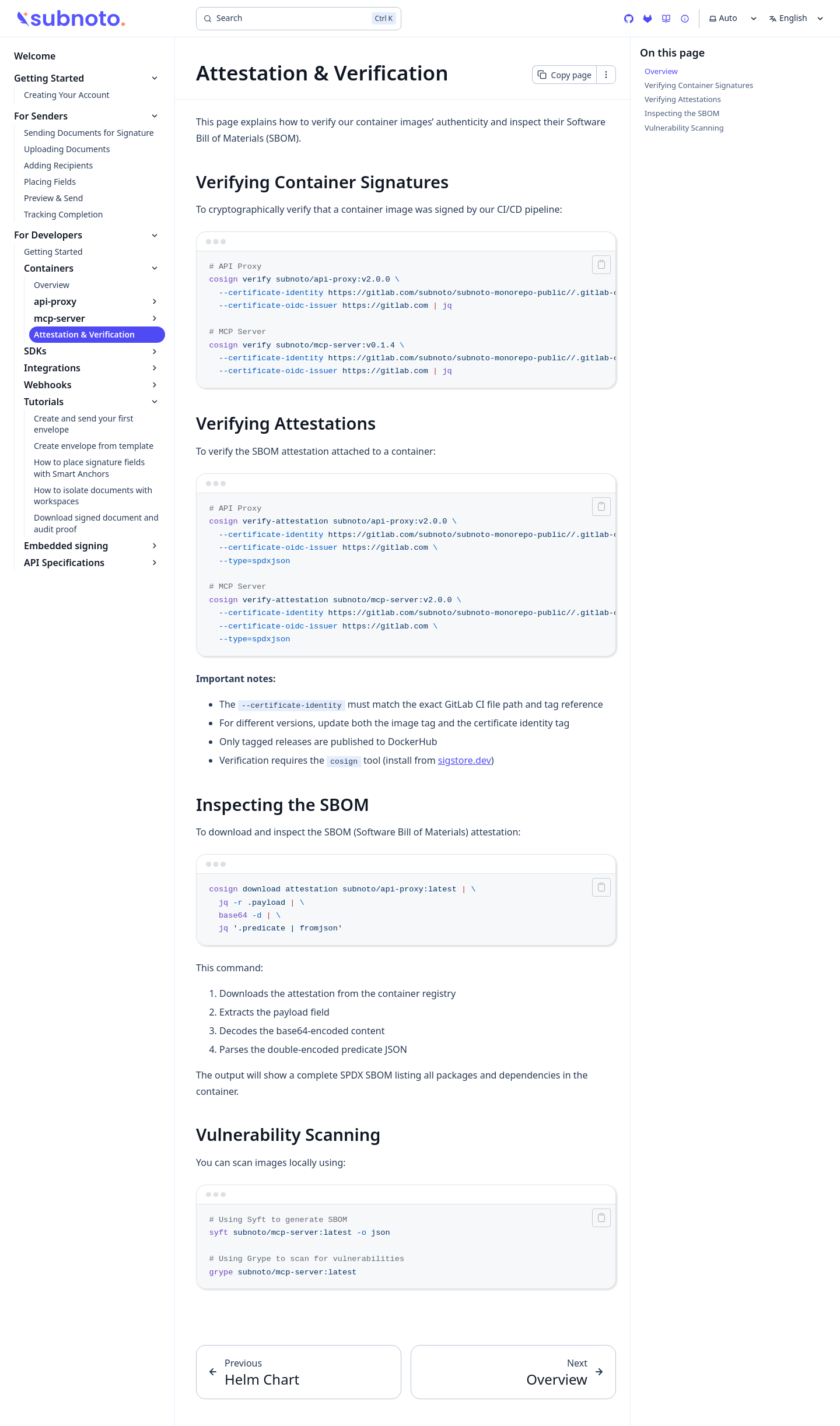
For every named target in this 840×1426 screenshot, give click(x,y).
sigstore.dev (464, 760)
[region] (406, 319)
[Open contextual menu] (606, 74)
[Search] (298, 18)
